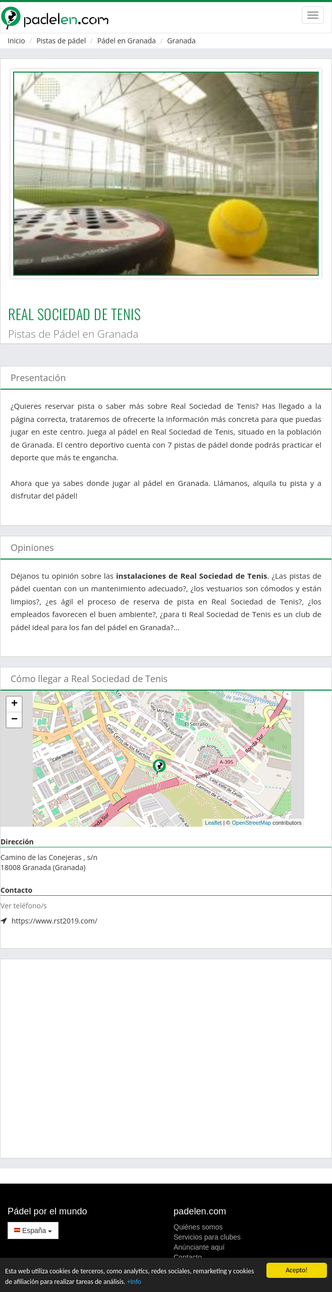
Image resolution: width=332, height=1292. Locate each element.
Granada (181, 40)
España (33, 1230)
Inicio (16, 40)
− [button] (14, 719)
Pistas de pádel (61, 40)
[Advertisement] (166, 1058)
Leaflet (213, 823)
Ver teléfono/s (24, 905)
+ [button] (14, 704)
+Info (134, 1281)
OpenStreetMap (251, 823)
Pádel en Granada (126, 40)
